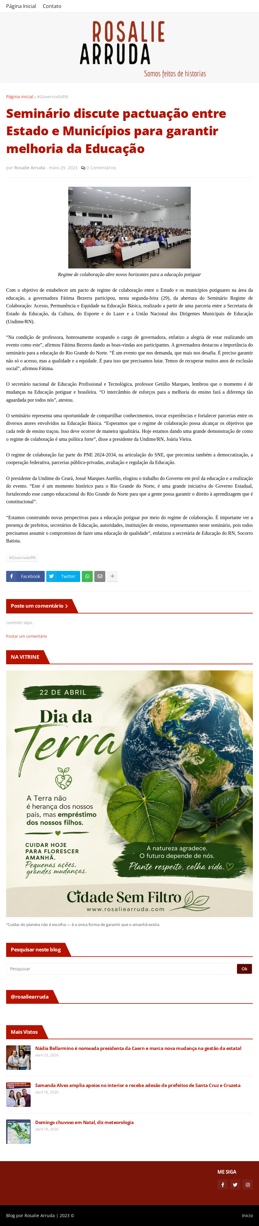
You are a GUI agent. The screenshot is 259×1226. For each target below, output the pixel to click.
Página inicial (19, 96)
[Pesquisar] (122, 969)
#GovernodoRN (52, 96)
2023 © (67, 1215)
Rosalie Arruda (39, 1215)
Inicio (247, 1215)
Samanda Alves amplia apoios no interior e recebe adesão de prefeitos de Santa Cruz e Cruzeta (137, 1085)
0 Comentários (101, 168)
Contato (52, 6)
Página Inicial (21, 6)
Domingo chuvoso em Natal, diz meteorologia (84, 1122)
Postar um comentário (26, 636)
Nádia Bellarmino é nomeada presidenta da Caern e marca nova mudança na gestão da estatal (138, 1048)
